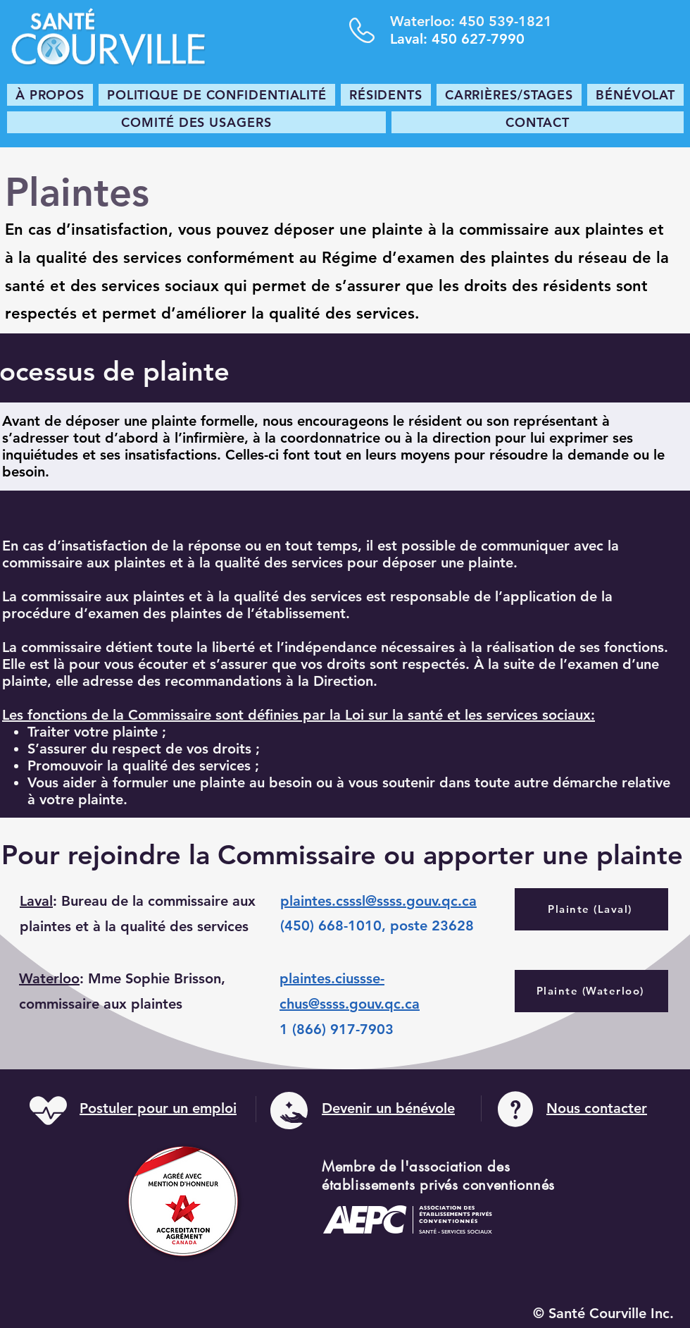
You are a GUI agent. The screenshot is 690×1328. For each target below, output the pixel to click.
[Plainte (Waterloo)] (591, 991)
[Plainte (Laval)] (591, 909)
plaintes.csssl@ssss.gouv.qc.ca (378, 900)
